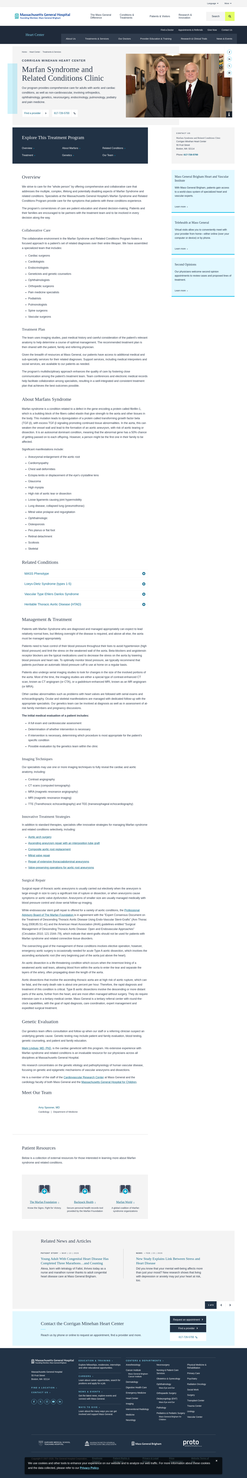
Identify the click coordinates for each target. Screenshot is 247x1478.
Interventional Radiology (137, 1409)
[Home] (48, 16)
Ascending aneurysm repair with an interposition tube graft (64, 843)
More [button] (228, 3)
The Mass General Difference (100, 16)
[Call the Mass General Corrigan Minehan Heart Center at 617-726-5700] (188, 1337)
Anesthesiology (133, 1365)
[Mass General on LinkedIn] (60, 1401)
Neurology (131, 1420)
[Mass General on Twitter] (40, 1401)
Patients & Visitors (160, 16)
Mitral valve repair (39, 855)
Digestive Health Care (136, 1387)
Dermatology (132, 1382)
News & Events (224, 38)
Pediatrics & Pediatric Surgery (171, 1413)
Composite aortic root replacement (49, 849)
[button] (221, 1305)
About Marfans (70, 148)
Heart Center (35, 35)
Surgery (191, 1395)
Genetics (67, 155)
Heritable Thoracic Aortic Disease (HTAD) (52, 604)
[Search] (220, 16)
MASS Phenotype (36, 573)
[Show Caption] (229, 114)
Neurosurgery (163, 1365)
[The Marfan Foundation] (45, 1192)
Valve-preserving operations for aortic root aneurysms (61, 867)
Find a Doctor (167, 30)
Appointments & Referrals (190, 30)
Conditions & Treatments (127, 16)
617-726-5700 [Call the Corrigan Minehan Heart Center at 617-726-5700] (191, 154)
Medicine (130, 1414)
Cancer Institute (133, 1370)
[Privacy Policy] (89, 1468)
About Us (71, 38)
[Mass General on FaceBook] (34, 1401)
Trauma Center (194, 1406)
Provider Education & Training (155, 38)
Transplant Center (195, 1400)
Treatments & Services (97, 38)
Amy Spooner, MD (49, 1107)
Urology (191, 1411)
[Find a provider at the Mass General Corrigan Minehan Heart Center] (188, 1328)
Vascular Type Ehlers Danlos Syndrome (51, 594)
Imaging (130, 1403)
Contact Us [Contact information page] (39, 1392)
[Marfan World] (125, 1192)
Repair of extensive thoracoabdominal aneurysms (58, 861)
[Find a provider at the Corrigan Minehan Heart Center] (35, 113)
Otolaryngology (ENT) (167, 1398)
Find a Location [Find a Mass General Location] (43, 1388)
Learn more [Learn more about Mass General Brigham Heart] (180, 206)
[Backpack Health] (85, 1192)
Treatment (27, 155)
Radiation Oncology (196, 1384)
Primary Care (193, 1373)
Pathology (161, 1407)
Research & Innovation (185, 16)
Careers (85, 1376)
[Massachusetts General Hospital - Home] (52, 1361)
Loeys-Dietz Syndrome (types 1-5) (47, 584)
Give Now (212, 30)
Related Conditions (112, 148)
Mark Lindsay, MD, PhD (36, 1048)
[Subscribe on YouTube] (53, 1401)
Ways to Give (88, 1407)
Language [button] (212, 3)
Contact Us (227, 30)
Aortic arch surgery (40, 837)
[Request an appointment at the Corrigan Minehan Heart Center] (188, 1320)
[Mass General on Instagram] (47, 1401)
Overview (27, 148)
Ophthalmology (164, 1384)
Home (24, 52)
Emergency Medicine (136, 1393)
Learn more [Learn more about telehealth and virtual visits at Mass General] (180, 248)
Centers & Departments (143, 1361)
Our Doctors (124, 38)
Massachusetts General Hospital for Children (108, 1082)
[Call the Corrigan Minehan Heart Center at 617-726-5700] (65, 113)
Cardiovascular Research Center (84, 1077)
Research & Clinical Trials (194, 38)
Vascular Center (194, 1417)
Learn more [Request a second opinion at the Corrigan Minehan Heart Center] (180, 290)
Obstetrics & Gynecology (168, 1378)
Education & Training (95, 1361)
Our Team (107, 155)
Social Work (192, 1389)
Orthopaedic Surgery (166, 1393)
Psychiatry (192, 1378)
